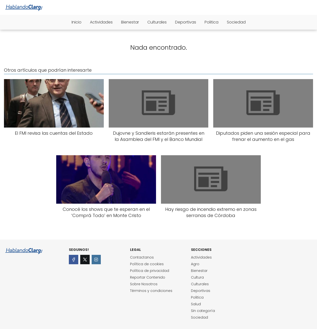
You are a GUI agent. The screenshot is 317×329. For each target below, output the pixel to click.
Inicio (76, 22)
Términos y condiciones (151, 290)
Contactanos (142, 257)
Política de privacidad (149, 270)
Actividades (101, 22)
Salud (196, 304)
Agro (195, 264)
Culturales (157, 22)
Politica (211, 22)
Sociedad (236, 22)
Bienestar (130, 22)
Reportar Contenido (147, 277)
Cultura (197, 277)
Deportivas (185, 22)
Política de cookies (147, 264)
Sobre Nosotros (144, 284)
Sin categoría (203, 310)
